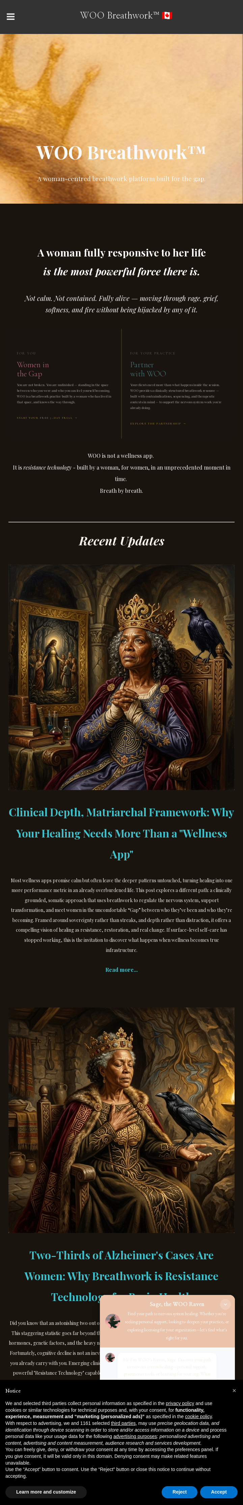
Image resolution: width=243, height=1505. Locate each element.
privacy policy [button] (180, 1403)
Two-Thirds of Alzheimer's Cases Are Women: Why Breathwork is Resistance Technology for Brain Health (121, 1275)
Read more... (121, 969)
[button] (234, 1390)
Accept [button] (219, 1492)
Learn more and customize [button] (46, 1492)
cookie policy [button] (198, 1416)
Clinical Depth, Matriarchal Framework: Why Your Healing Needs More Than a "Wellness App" (121, 833)
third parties (123, 1423)
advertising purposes (135, 1436)
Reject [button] (179, 1492)
